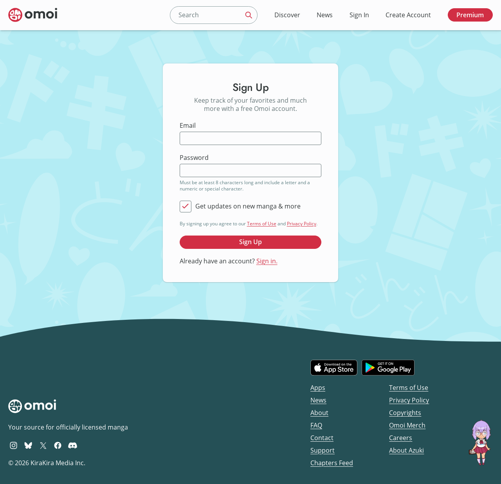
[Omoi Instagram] (13, 445)
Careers (400, 437)
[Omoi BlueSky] (28, 445)
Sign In (359, 15)
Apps (317, 387)
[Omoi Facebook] (57, 445)
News (325, 15)
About (319, 412)
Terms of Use (261, 223)
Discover (287, 15)
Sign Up (250, 241)
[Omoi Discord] (72, 445)
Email (188, 125)
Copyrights (405, 412)
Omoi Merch (407, 425)
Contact (321, 437)
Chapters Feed (331, 463)
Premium (470, 15)
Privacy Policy (301, 223)
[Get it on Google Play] (388, 367)
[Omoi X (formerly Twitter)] (43, 445)
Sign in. (267, 261)
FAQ (316, 425)
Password (194, 158)
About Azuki (406, 450)
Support (322, 450)
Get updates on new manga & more (248, 206)
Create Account (408, 15)
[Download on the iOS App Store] (333, 367)
